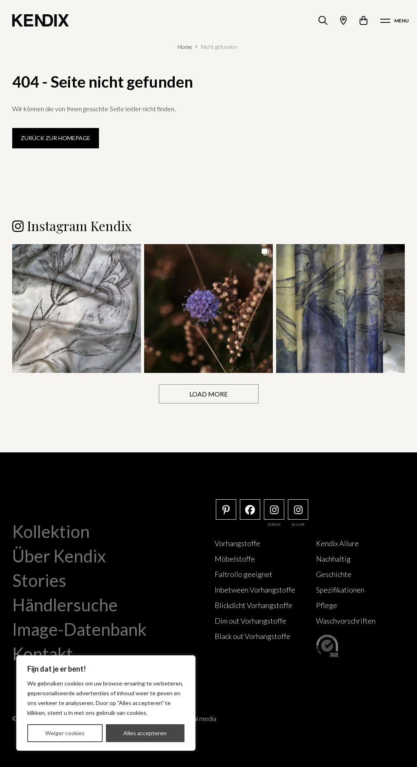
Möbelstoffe (235, 558)
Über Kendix (59, 556)
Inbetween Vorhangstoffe (255, 589)
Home (185, 46)
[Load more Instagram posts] (209, 393)
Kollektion (51, 531)
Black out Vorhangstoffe (252, 636)
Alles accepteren (145, 733)
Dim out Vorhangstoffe (250, 620)
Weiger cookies (65, 733)
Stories (39, 580)
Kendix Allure (337, 543)
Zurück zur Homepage (55, 137)
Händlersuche (65, 605)
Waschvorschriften (345, 620)
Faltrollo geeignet (243, 574)
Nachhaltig (333, 558)
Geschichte (333, 574)
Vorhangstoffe (237, 543)
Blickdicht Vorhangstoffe (253, 605)
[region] (105, 703)
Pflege (326, 605)
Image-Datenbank (79, 629)
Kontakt (42, 654)
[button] (76, 308)
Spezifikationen (340, 589)
